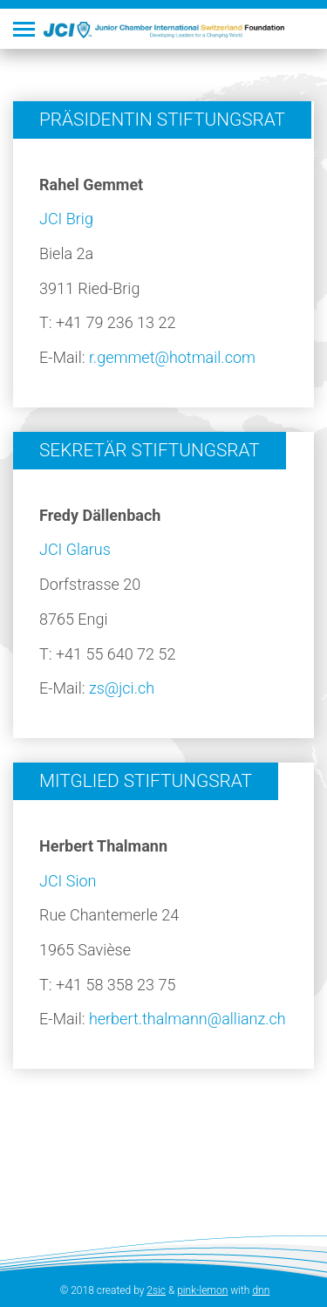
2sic (156, 1290)
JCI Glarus (75, 549)
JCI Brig (66, 218)
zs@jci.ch (121, 688)
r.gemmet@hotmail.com (172, 357)
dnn (260, 1290)
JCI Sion (67, 881)
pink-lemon (202, 1290)
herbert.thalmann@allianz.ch (187, 1018)
